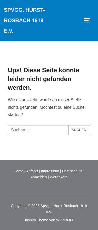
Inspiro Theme (36, 220)
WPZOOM (64, 220)
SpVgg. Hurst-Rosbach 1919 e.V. (24, 20)
